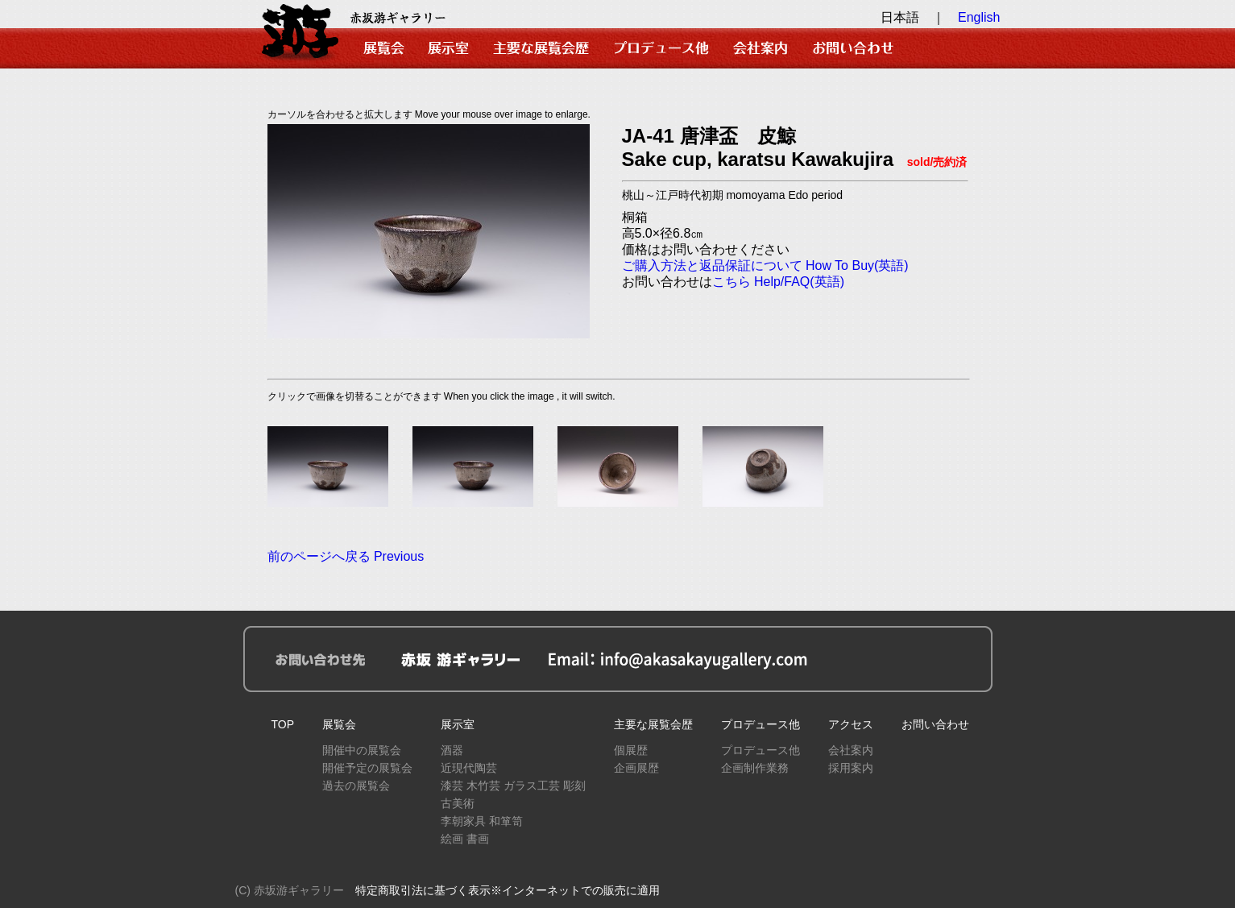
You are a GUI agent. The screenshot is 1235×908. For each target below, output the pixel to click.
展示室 (458, 724)
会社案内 (850, 750)
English (979, 17)
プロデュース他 (760, 724)
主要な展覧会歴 (653, 724)
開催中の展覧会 (361, 750)
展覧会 (339, 724)
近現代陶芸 (469, 767)
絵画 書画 (465, 838)
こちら (731, 281)
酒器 (452, 750)
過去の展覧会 (356, 785)
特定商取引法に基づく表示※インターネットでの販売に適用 (507, 890)
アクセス (850, 724)
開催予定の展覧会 (367, 767)
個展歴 (631, 750)
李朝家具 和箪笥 (482, 821)
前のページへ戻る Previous (346, 556)
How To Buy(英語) (857, 265)
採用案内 (850, 767)
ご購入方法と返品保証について (712, 265)
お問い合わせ (935, 724)
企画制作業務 (755, 767)
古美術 (458, 803)
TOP (283, 724)
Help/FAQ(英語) (799, 281)
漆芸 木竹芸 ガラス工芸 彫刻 (513, 785)
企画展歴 (636, 767)
